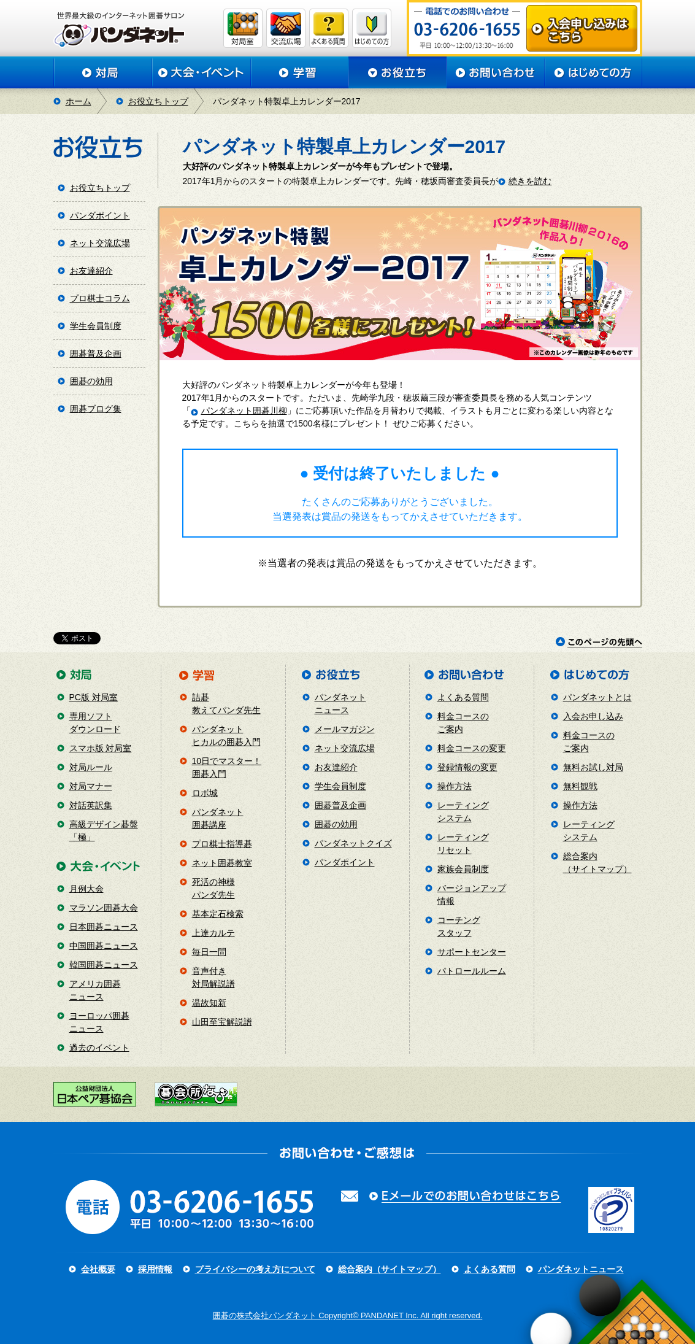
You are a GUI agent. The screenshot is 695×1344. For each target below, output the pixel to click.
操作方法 (454, 786)
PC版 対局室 (93, 697)
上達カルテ (213, 933)
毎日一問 (209, 952)
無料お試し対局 (593, 767)
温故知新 (209, 1003)
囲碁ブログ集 (95, 409)
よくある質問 (463, 697)
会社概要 (98, 1269)
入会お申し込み (593, 716)
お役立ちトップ (158, 101)
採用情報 (155, 1269)
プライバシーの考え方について (255, 1269)
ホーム (78, 101)
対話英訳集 (90, 805)
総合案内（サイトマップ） (389, 1269)
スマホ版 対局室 (100, 748)
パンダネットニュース (581, 1269)
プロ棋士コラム (100, 298)
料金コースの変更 (471, 748)
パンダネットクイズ (353, 843)
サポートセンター (471, 952)
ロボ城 (205, 793)
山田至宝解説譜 (222, 1022)
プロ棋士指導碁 (222, 844)
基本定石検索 (218, 914)
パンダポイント (100, 215)
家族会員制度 (463, 869)
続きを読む (530, 181)
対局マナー (90, 786)
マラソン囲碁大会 (103, 908)
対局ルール (90, 767)
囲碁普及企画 (95, 353)
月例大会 (86, 889)
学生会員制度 (95, 326)
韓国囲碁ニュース (103, 965)
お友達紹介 (91, 271)
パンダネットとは (597, 697)
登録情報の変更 (467, 767)
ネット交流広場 (100, 243)
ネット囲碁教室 (222, 863)
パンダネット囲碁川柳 (244, 410)
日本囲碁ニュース (103, 927)
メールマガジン (345, 729)
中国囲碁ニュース (103, 946)
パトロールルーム (471, 971)
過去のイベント (99, 1047)
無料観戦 (580, 786)
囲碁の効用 (91, 381)
